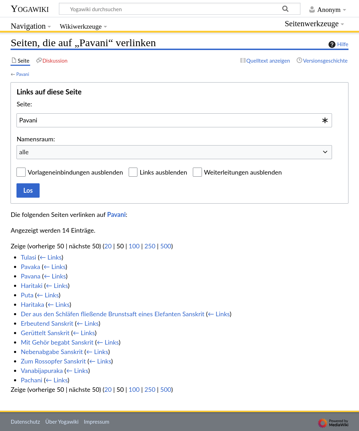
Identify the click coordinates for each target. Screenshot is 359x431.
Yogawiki (30, 8)
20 (108, 246)
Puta (27, 295)
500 (165, 246)
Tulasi (28, 257)
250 (149, 246)
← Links (51, 257)
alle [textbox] (24, 152)
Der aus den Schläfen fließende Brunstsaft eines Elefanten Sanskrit (112, 314)
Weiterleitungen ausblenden (243, 172)
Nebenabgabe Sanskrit (52, 351)
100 (134, 246)
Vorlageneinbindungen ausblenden (75, 172)
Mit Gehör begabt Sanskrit (57, 342)
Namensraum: (35, 139)
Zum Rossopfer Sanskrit (53, 361)
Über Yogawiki (62, 421)
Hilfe (337, 44)
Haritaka (32, 304)
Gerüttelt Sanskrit (45, 333)
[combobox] (174, 120)
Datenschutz (25, 421)
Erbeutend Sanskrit (47, 323)
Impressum (96, 421)
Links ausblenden (163, 172)
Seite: (24, 104)
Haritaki (31, 285)
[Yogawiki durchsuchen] (179, 8)
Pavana (30, 276)
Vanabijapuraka (42, 370)
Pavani (22, 74)
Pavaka (30, 266)
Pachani (31, 380)
